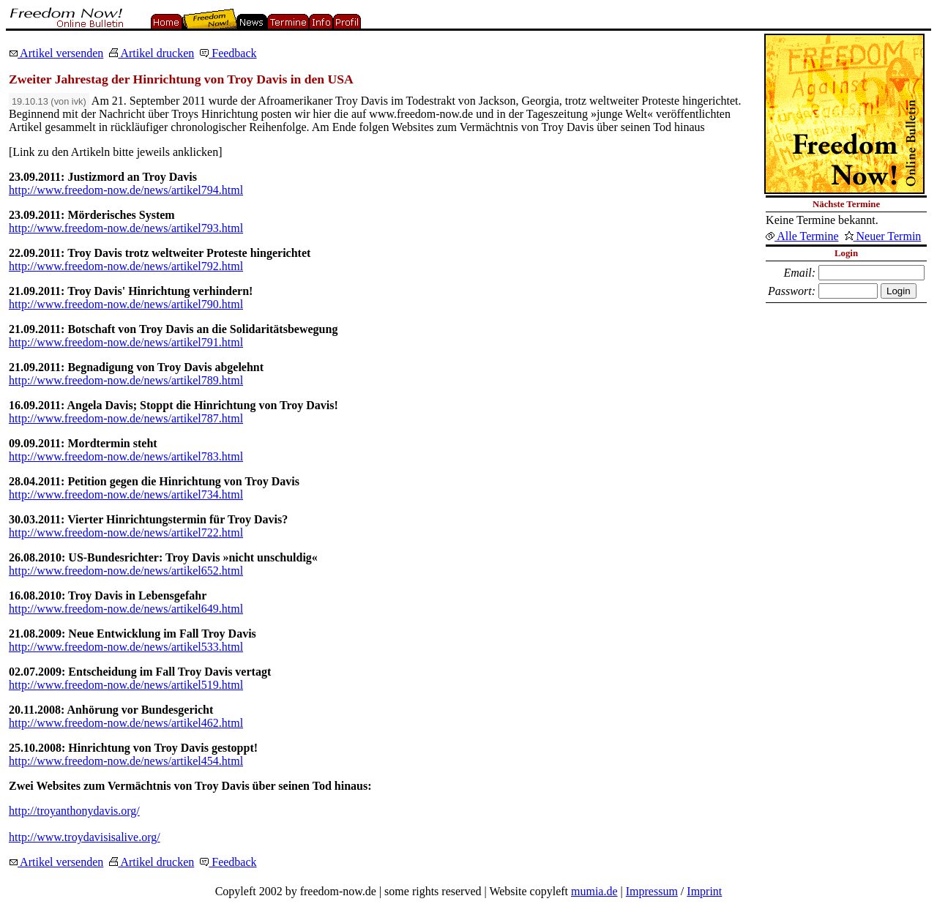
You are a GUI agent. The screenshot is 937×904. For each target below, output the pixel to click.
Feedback (228, 53)
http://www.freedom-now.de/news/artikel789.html (126, 380)
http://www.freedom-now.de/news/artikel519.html (126, 685)
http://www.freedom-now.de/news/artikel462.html (126, 723)
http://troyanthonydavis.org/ (74, 810)
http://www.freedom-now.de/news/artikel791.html (126, 342)
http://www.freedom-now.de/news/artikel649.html (126, 608)
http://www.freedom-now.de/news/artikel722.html (126, 532)
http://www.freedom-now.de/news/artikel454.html (126, 761)
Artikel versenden (56, 53)
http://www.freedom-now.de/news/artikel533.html (126, 646)
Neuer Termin (883, 236)
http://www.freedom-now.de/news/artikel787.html (126, 418)
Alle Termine (802, 236)
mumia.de (594, 891)
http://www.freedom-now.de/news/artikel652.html (126, 570)
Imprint (704, 891)
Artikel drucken (151, 53)
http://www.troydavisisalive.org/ (84, 837)
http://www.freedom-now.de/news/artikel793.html (126, 228)
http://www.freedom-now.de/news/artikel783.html (126, 456)
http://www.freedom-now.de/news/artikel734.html (126, 494)
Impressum (652, 891)
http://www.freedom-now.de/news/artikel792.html (126, 266)
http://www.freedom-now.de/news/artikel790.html (126, 304)
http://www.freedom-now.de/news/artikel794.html (126, 190)
